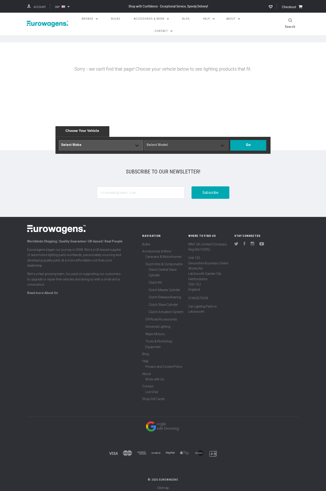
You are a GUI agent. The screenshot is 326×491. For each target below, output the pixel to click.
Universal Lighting (157, 324)
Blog (145, 351)
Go (248, 142)
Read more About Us (42, 290)
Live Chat (151, 389)
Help (145, 358)
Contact (147, 384)
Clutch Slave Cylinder (163, 302)
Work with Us (154, 376)
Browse (90, 18)
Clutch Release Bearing (165, 294)
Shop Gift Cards (153, 396)
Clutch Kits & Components (164, 261)
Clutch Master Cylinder (164, 287)
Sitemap (163, 485)
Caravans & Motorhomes (163, 254)
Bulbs (146, 241)
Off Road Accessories (161, 316)
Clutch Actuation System (166, 309)
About (146, 371)
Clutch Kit (155, 280)
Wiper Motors (155, 331)
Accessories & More (156, 249)
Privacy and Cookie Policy (163, 364)
